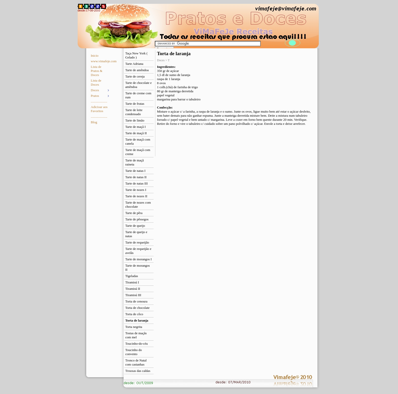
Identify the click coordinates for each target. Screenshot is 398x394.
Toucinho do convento (133, 352)
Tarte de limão (134, 120)
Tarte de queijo (135, 226)
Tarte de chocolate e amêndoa (138, 85)
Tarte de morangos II (137, 267)
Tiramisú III (133, 295)
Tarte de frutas (134, 103)
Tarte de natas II (136, 177)
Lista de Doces (96, 82)
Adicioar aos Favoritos (99, 109)
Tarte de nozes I (135, 190)
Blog (94, 122)
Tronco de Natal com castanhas (136, 362)
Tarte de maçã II (136, 133)
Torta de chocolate (137, 308)
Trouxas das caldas (137, 371)
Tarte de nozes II (136, 196)
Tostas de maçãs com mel (136, 335)
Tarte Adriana (134, 64)
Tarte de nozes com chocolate (138, 204)
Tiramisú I (132, 282)
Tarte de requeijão (137, 242)
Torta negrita (133, 327)
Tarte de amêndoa (137, 70)
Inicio (94, 55)
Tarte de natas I (135, 171)
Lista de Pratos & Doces (97, 71)
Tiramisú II (132, 289)
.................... (99, 101)
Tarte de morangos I (138, 259)
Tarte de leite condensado (134, 112)
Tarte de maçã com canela (137, 141)
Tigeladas (131, 276)
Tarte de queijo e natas (136, 234)
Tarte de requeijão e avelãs (138, 251)
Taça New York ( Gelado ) (136, 55)
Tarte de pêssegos (137, 219)
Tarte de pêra (134, 213)
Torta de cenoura (136, 301)
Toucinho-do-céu (136, 343)
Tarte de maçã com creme (137, 152)
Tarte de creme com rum (138, 95)
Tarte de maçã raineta (134, 162)
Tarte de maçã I (135, 127)
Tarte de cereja (135, 76)
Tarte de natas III (136, 183)
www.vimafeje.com (100, 61)
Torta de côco (134, 314)
